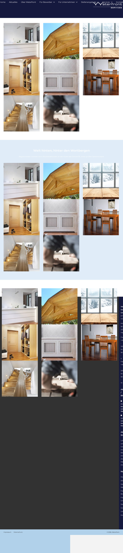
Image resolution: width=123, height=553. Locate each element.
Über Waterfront (28, 13)
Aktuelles (13, 13)
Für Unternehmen (66, 13)
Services (106, 13)
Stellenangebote (88, 13)
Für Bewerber (46, 13)
